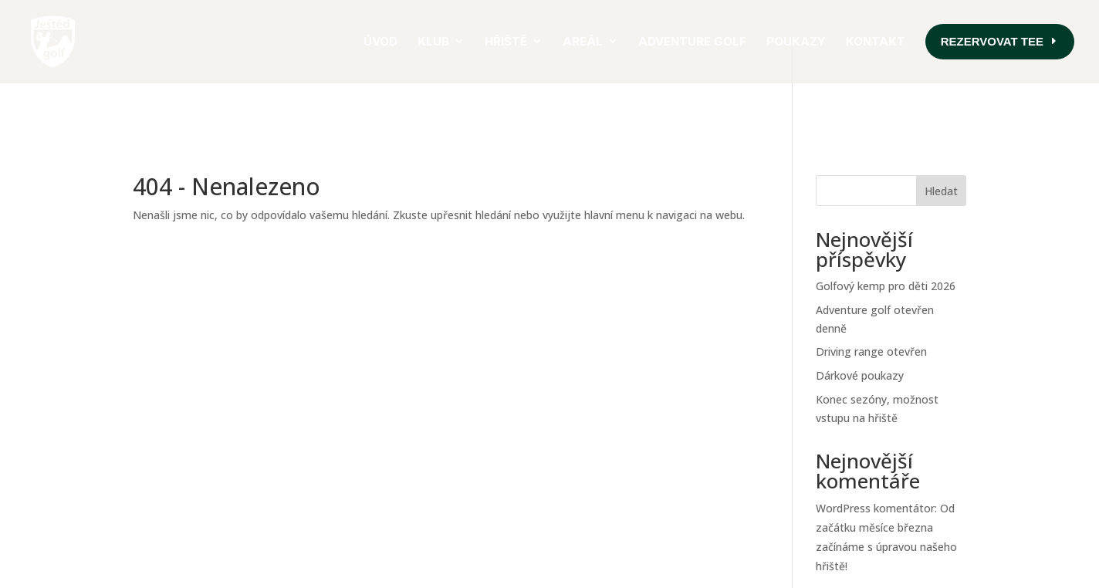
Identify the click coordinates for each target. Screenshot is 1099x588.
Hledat (941, 143)
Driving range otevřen (871, 303)
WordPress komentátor (875, 460)
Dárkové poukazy (860, 327)
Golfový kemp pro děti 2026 (885, 238)
